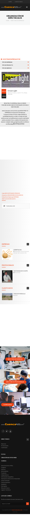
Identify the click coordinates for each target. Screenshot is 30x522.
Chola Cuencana (5, 480)
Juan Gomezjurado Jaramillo (21, 271)
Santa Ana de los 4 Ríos (7, 465)
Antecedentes (4, 471)
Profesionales (8, 265)
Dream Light (12, 91)
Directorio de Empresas (17, 20)
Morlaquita (4, 486)
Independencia (5, 475)
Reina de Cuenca (5, 488)
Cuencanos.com (10, 206)
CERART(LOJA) (17, 249)
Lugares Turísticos (6, 490)
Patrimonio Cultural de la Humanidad (10, 478)
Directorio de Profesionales (15, 382)
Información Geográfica (7, 476)
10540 (4, 96)
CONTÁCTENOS (19, 1)
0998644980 (18, 124)
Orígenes (3, 467)
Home (7, 20)
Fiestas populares (5, 482)
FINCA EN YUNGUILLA (19, 293)
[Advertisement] (14, 41)
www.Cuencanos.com (17, 510)
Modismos (3, 484)
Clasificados (7, 288)
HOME (10, 1)
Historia (3, 469)
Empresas (6, 244)
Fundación (3, 473)
